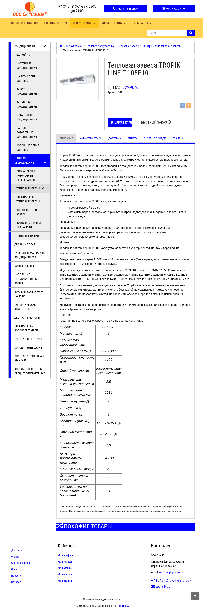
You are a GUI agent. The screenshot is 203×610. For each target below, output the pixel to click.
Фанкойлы (23, 54)
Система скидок (155, 138)
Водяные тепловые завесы (29, 212)
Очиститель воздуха (28, 339)
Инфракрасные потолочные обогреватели (26, 176)
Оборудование (84, 23)
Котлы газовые (24, 265)
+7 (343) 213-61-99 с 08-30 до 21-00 (77, 8)
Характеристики (91, 138)
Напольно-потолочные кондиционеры (26, 132)
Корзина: (173, 8)
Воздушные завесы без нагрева (29, 225)
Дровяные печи (24, 244)
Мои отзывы (65, 568)
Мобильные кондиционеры (26, 117)
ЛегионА (124, 605)
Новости (16, 575)
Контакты (160, 545)
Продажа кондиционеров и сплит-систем (39, 23)
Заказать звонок (125, 8)
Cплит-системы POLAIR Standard (29, 358)
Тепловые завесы (30, 188)
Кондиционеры (30, 46)
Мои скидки (65, 580)
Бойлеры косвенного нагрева (28, 294)
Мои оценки (65, 574)
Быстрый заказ (155, 122)
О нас (14, 569)
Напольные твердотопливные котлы (26, 279)
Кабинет (66, 545)
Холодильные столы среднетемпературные (29, 371)
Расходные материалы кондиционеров (29, 255)
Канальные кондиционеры (26, 104)
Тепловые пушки (27, 235)
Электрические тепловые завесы (28, 199)
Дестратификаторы (27, 317)
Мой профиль (66, 555)
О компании (142, 23)
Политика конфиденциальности (101, 599)
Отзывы (177, 138)
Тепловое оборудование (30, 161)
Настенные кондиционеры (26, 65)
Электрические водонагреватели (26, 328)
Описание (66, 138)
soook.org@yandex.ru (171, 572)
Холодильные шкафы (28, 347)
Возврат (16, 582)
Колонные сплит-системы (27, 147)
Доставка (114, 138)
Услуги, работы (114, 23)
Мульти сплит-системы (25, 78)
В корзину (121, 122)
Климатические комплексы (25, 307)
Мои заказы (65, 561)
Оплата (132, 138)
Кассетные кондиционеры (26, 91)
